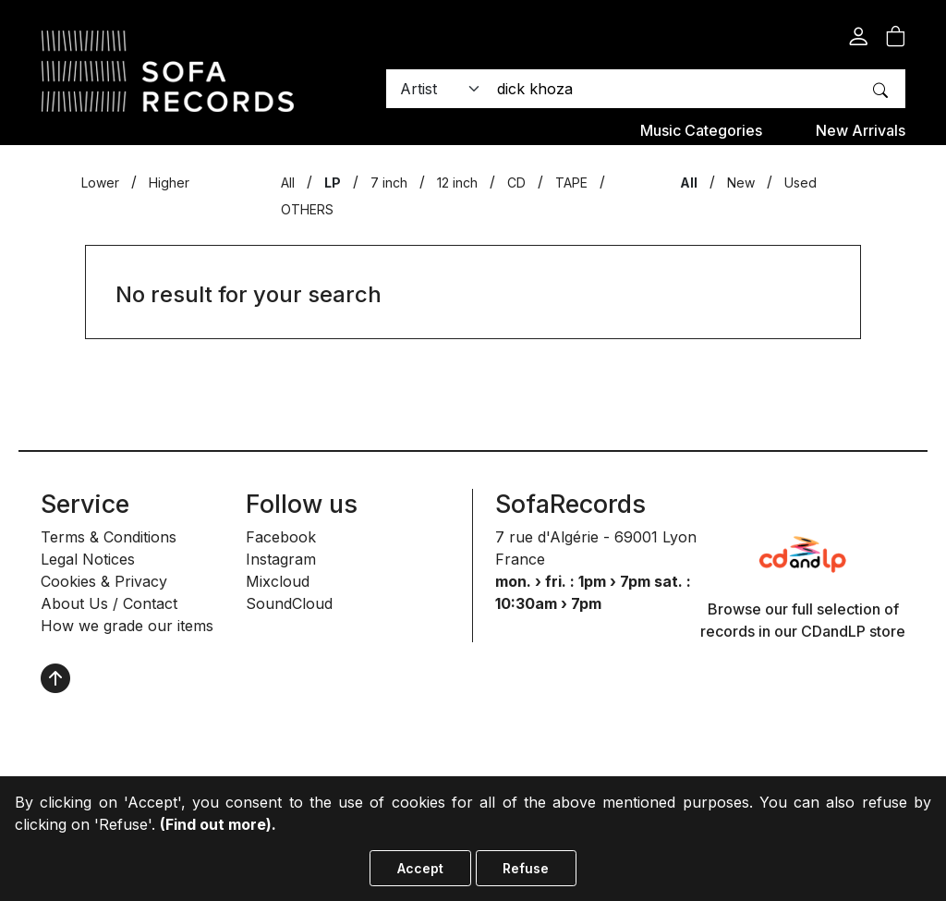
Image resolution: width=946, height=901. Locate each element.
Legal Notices (88, 559)
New (741, 182)
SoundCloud (289, 603)
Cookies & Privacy (104, 581)
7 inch (388, 182)
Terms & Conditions (108, 537)
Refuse (526, 868)
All (288, 182)
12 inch (457, 182)
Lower (100, 182)
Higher (169, 182)
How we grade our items (127, 625)
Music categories (701, 130)
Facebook (281, 537)
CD (516, 182)
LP (332, 182)
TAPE (571, 182)
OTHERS (307, 209)
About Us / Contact (109, 603)
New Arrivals (860, 130)
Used (800, 182)
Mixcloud (277, 581)
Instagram (281, 559)
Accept (420, 868)
